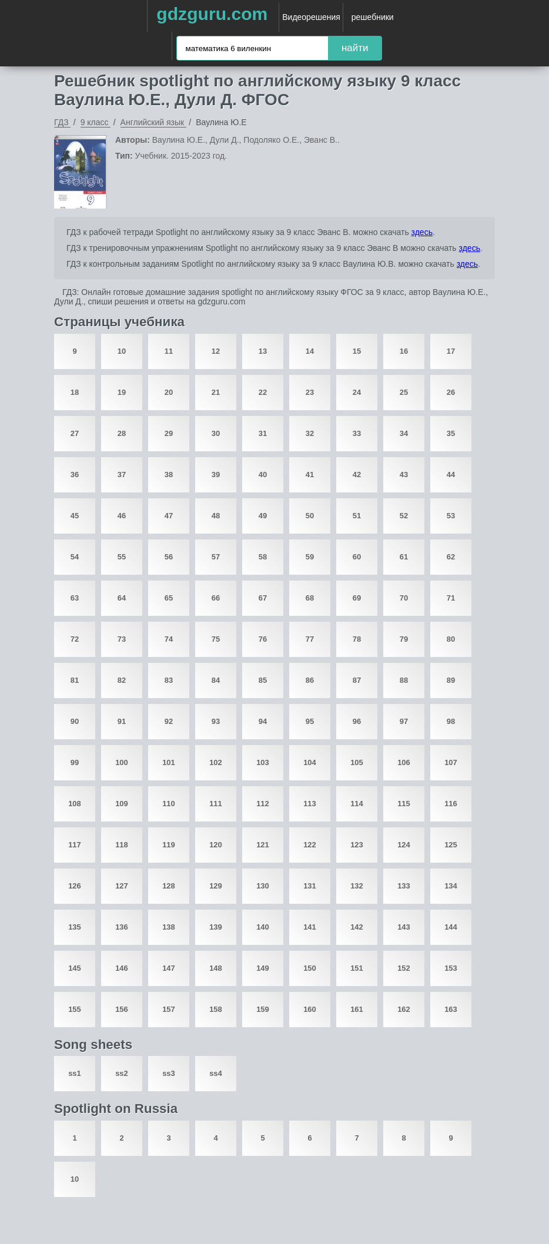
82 (122, 680)
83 (169, 680)
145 (74, 968)
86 (310, 680)
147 (168, 968)
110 (168, 803)
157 (168, 1009)
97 (404, 721)
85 (263, 680)
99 (75, 762)
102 (215, 762)
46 (122, 515)
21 (216, 392)
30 (216, 433)
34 (404, 433)
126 (74, 885)
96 (357, 721)
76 (263, 639)
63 (75, 598)
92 (169, 721)
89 (451, 680)
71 (451, 598)
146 (121, 968)
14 (310, 351)
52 (404, 515)
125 (450, 844)
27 (75, 433)
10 (122, 351)
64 (122, 598)
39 (216, 474)
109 (121, 803)
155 (74, 1009)
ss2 (121, 1073)
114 (356, 803)
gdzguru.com (211, 14)
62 (451, 556)
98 (451, 721)
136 (121, 927)
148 (215, 968)
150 (309, 968)
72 (75, 639)
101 (168, 762)
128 (168, 885)
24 (357, 392)
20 (169, 392)
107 (450, 762)
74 (169, 639)
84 (216, 680)
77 (310, 639)
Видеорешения (311, 17)
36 (75, 474)
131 (309, 885)
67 (263, 598)
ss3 (168, 1073)
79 (404, 639)
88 (404, 680)
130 (262, 885)
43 (404, 474)
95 (310, 721)
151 (356, 968)
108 (74, 803)
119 (168, 844)
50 (310, 515)
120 (215, 844)
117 (74, 844)
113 (309, 803)
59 (310, 556)
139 (215, 927)
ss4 (215, 1073)
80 (451, 639)
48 (216, 515)
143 (403, 927)
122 (309, 844)
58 (263, 556)
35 (451, 433)
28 (122, 433)
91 (122, 721)
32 (310, 433)
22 (263, 392)
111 (215, 803)
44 (451, 474)
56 (169, 556)
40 (263, 474)
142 (356, 927)
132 (356, 885)
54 (75, 556)
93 (216, 721)
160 (309, 1009)
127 (121, 885)
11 (169, 351)
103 (262, 762)
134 (450, 885)
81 (75, 680)
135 (74, 927)
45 (75, 515)
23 (310, 392)
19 (122, 392)
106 (403, 762)
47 (169, 515)
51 (357, 515)
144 (450, 927)
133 (403, 885)
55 (122, 556)
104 (309, 762)
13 (263, 351)
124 (403, 844)
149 (262, 968)
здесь (422, 232)
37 (122, 474)
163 (450, 1009)
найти (355, 47)
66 (216, 598)
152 (403, 968)
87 (357, 680)
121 (262, 844)
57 (216, 556)
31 (263, 433)
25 (404, 392)
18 (75, 392)
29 (169, 433)
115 (403, 803)
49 (263, 515)
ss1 (74, 1073)
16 (404, 351)
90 (75, 721)
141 (309, 927)
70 (404, 598)
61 (404, 556)
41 (310, 474)
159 (262, 1009)
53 (451, 515)
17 (451, 351)
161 (356, 1009)
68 (310, 598)
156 (121, 1009)
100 (121, 762)
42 (357, 474)
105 (356, 762)
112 (262, 803)
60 (357, 556)
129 (215, 885)
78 (357, 639)
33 (357, 433)
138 (168, 927)
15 (357, 351)
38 (169, 474)
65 (169, 598)
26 (451, 392)
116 (450, 803)
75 (216, 639)
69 (357, 598)
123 (356, 844)
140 (262, 927)
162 (403, 1009)
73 (122, 639)
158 (215, 1009)
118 (121, 844)
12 (216, 351)
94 (263, 721)
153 (450, 968)
